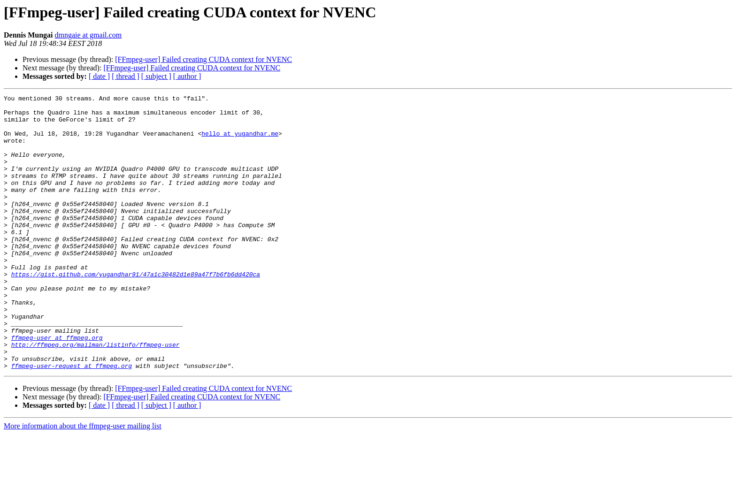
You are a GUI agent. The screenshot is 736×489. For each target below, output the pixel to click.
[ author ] (187, 76)
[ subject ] (156, 76)
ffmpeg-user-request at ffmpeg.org (71, 420)
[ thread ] (125, 76)
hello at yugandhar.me (239, 142)
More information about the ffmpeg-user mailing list (82, 481)
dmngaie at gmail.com (88, 35)
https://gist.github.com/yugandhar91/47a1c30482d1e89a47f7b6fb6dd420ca (135, 310)
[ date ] (99, 76)
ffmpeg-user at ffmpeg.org (57, 386)
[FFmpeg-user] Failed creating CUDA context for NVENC (203, 59)
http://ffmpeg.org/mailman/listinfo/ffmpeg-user (95, 395)
